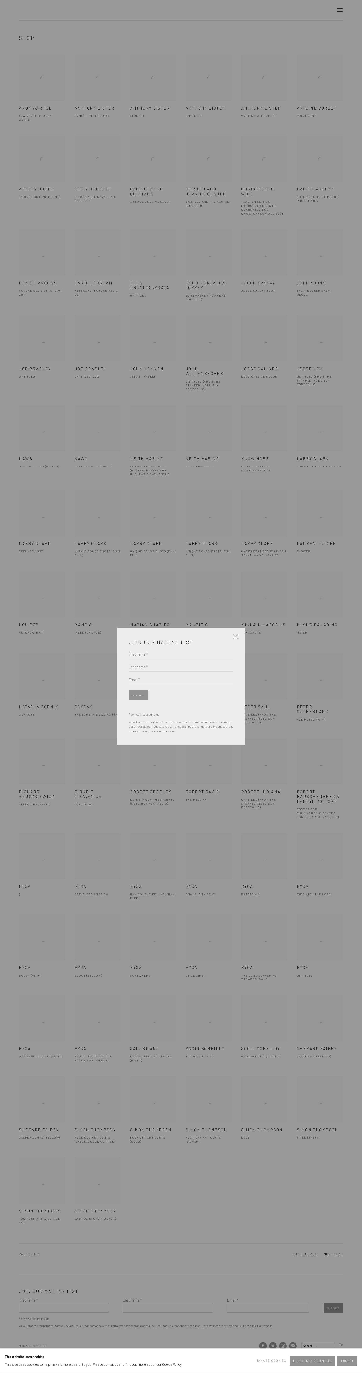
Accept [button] (347, 1360)
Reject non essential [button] (312, 1360)
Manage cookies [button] (271, 1360)
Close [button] (234, 638)
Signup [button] (138, 695)
